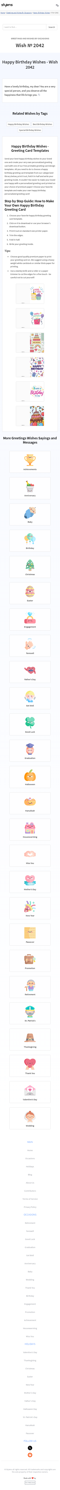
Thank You (30, 1287)
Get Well (30, 1255)
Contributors (30, 1190)
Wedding (30, 1279)
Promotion (30, 1312)
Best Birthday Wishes (42, 124)
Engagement (30, 1304)
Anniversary (30, 1263)
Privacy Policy (30, 1207)
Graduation (30, 1247)
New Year (30, 1384)
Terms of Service (30, 1198)
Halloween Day (30, 1409)
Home (3, 13)
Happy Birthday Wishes (41, 13)
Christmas (30, 1368)
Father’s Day (30, 1401)
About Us (30, 1182)
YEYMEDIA (30, 1482)
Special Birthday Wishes (30, 130)
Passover (30, 1433)
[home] (7, 5)
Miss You (30, 1336)
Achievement (30, 1320)
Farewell (30, 1231)
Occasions (30, 1158)
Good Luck (30, 1239)
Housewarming (30, 1328)
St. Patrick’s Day (30, 1417)
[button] (57, 5)
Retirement (30, 1223)
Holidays (30, 1166)
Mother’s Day (30, 1392)
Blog (30, 1174)
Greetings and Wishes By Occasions (19, 13)
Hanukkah (30, 1425)
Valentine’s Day (30, 1352)
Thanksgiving (30, 1360)
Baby (30, 1271)
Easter (30, 1376)
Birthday (30, 1295)
